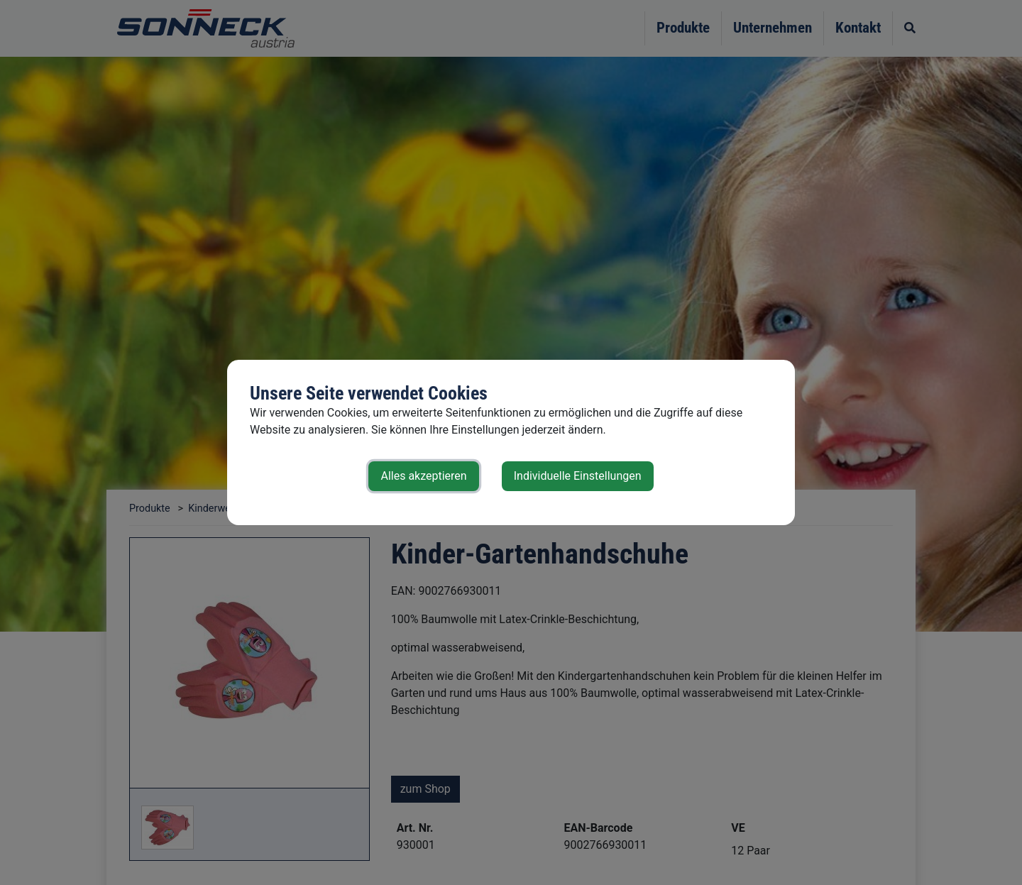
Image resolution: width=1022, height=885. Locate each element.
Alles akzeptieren (423, 476)
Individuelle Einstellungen (578, 476)
